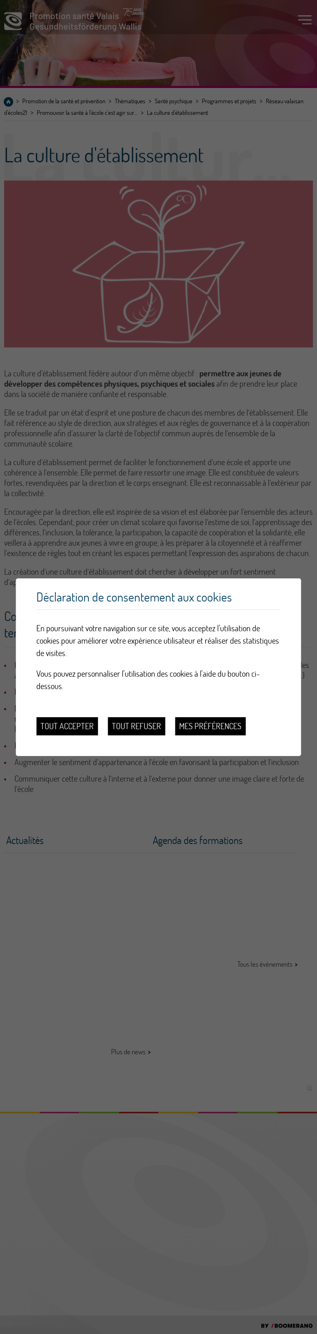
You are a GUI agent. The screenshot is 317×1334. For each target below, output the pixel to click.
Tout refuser (136, 726)
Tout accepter (67, 726)
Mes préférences (210, 726)
